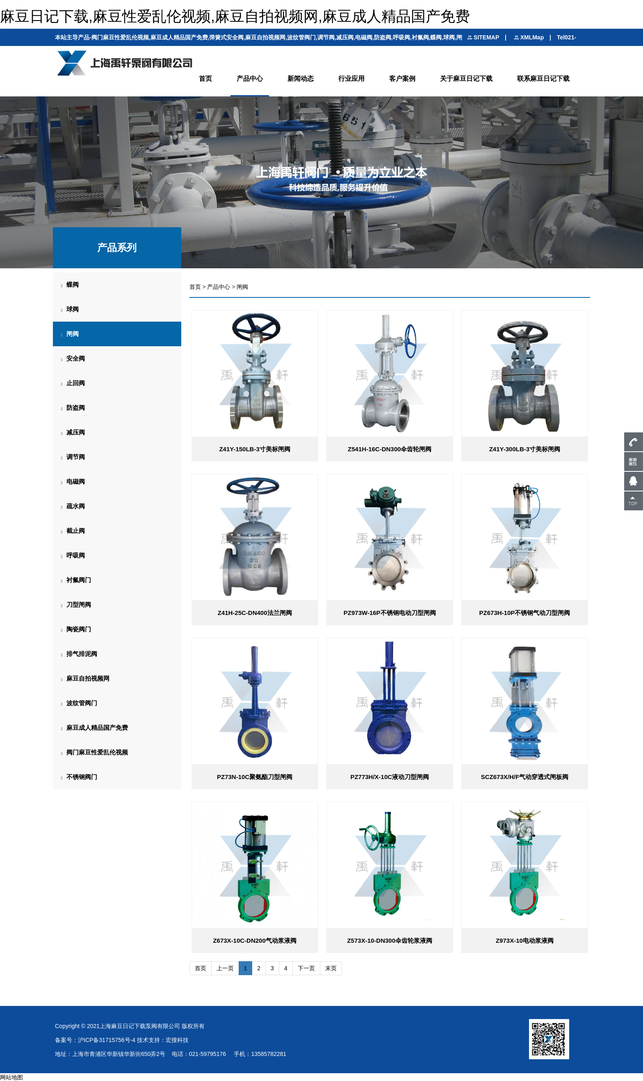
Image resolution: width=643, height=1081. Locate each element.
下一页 (306, 967)
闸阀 (242, 286)
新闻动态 (300, 78)
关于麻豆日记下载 (466, 78)
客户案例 (402, 78)
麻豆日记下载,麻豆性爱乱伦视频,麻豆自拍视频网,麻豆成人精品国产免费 (235, 16)
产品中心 (250, 78)
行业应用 (351, 78)
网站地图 (11, 1077)
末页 (331, 967)
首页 (205, 78)
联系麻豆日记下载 (543, 78)
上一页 (225, 967)
